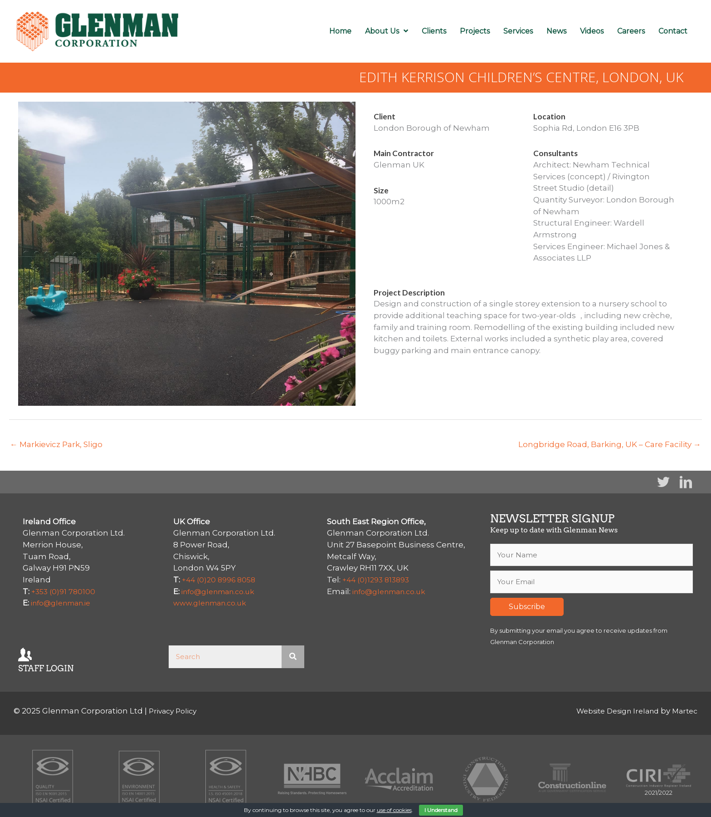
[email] (591, 583)
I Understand (441, 810)
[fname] (591, 555)
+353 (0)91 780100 (64, 591)
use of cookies (394, 810)
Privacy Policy (175, 710)
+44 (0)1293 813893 (378, 579)
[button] (663, 481)
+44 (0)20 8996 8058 (221, 579)
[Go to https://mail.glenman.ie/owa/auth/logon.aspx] (84, 659)
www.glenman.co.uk (213, 602)
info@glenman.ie (65, 602)
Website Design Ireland (610, 710)
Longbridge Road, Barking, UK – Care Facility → (609, 444)
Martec (683, 710)
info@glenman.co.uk (222, 591)
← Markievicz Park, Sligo (56, 444)
